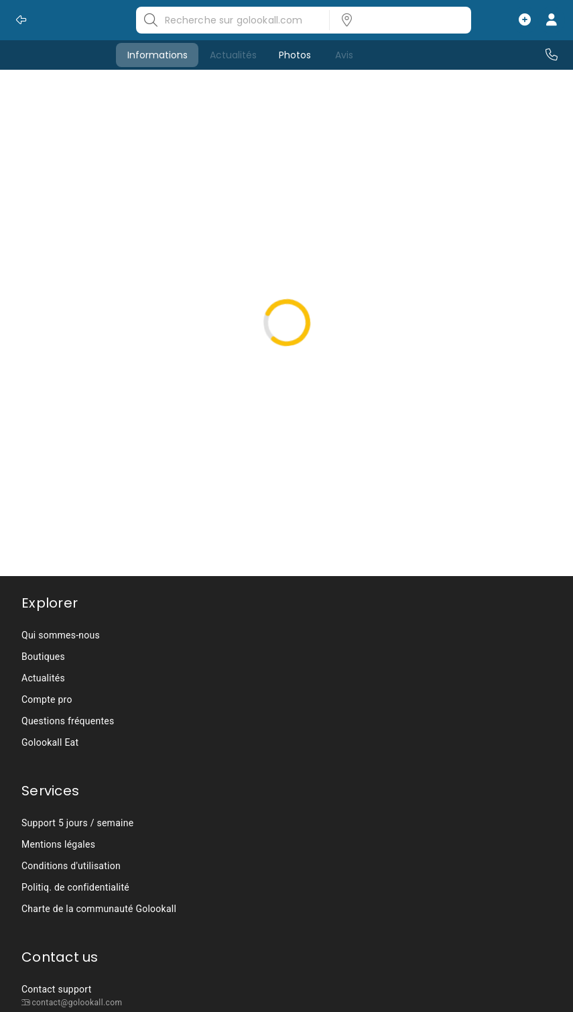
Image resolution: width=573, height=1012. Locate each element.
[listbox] (396, 20)
